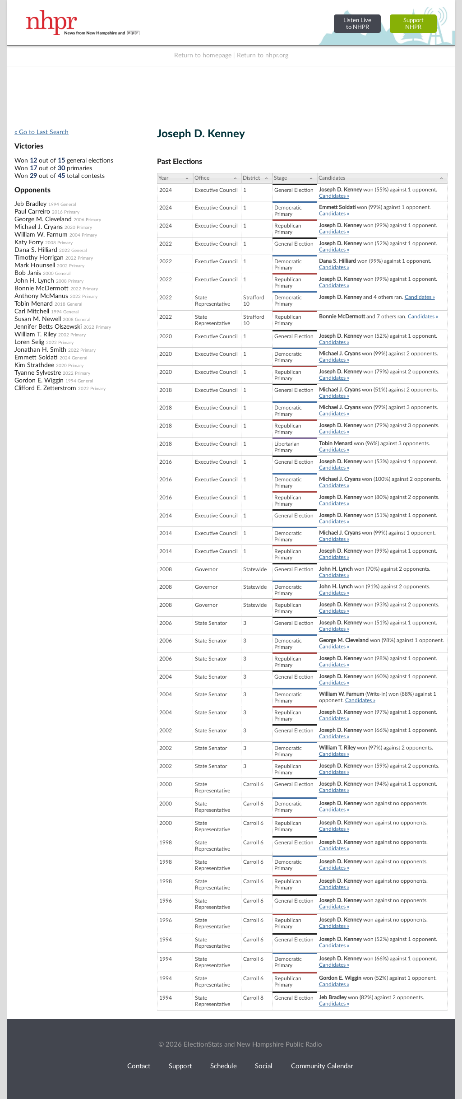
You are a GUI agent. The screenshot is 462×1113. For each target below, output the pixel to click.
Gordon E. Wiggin (39, 380)
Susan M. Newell (37, 319)
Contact (138, 1066)
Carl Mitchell (31, 311)
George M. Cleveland (43, 219)
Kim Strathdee (34, 365)
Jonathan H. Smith (40, 350)
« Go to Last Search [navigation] (41, 132)
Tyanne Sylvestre (37, 373)
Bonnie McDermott (41, 288)
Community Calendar (322, 1066)
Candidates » (334, 196)
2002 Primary (70, 266)
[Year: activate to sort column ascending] (175, 178)
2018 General (68, 304)
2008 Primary (59, 243)
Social (264, 1066)
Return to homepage (202, 55)
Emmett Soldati (36, 357)
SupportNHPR (413, 24)
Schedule (223, 1066)
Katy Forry (28, 242)
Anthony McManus (41, 296)
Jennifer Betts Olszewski (48, 327)
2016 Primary (65, 212)
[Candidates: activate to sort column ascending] (382, 178)
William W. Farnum (41, 235)
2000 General (56, 273)
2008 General (76, 319)
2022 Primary (79, 258)
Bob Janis (27, 273)
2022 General (73, 250)
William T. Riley (35, 334)
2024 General (73, 358)
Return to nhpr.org (262, 55)
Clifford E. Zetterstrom (45, 388)
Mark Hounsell (34, 265)
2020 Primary (78, 227)
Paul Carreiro (32, 212)
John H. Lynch (34, 281)
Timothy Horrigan (39, 258)
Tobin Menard (33, 304)
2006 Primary (87, 220)
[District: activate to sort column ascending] (257, 178)
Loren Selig (29, 342)
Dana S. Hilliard (35, 250)
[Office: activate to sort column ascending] (217, 178)
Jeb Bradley (30, 204)
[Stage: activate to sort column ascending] (295, 178)
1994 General (62, 204)
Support (180, 1066)
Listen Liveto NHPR (357, 24)
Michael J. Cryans (38, 227)
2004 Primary (83, 235)
